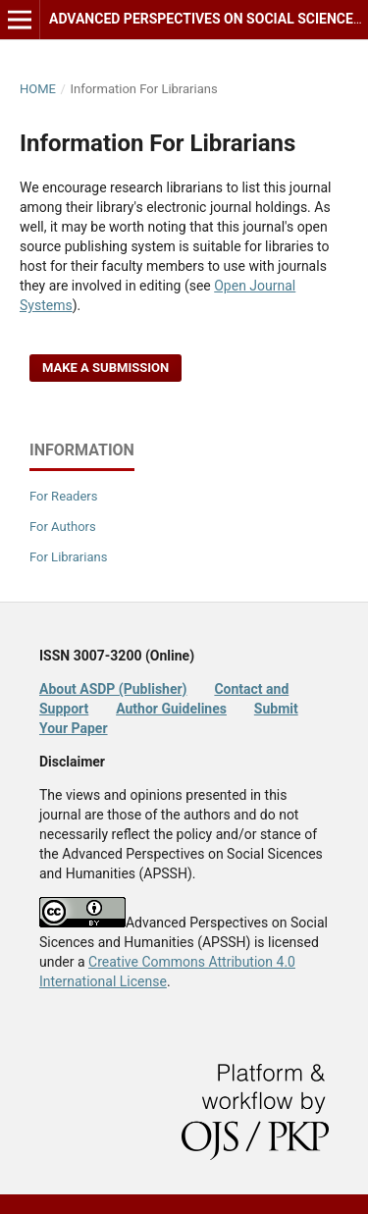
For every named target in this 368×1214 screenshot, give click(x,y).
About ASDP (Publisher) (113, 689)
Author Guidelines (171, 708)
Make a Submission (105, 367)
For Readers (63, 496)
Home (38, 88)
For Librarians (68, 557)
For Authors (62, 526)
